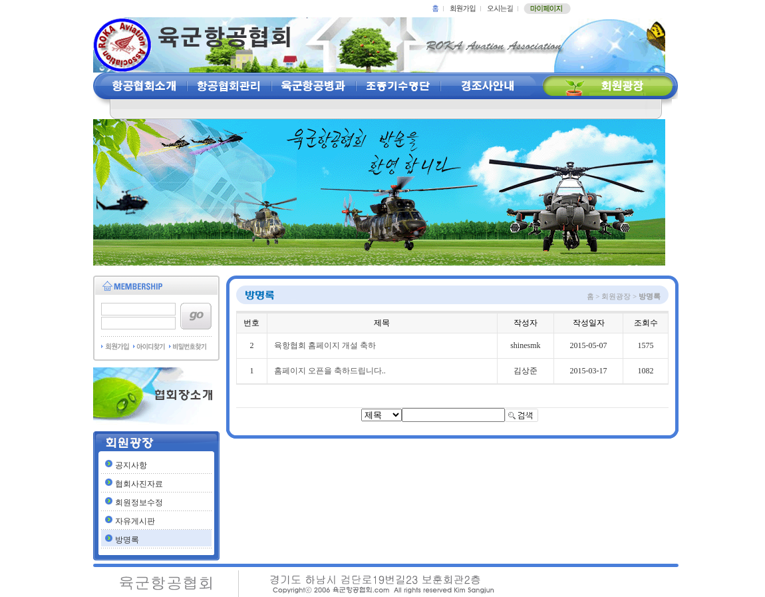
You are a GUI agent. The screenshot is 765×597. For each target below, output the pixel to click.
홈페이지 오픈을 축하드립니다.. (330, 370)
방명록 (127, 539)
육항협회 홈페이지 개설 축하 (325, 345)
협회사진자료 (139, 484)
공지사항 (131, 465)
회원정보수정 (139, 502)
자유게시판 (135, 521)
